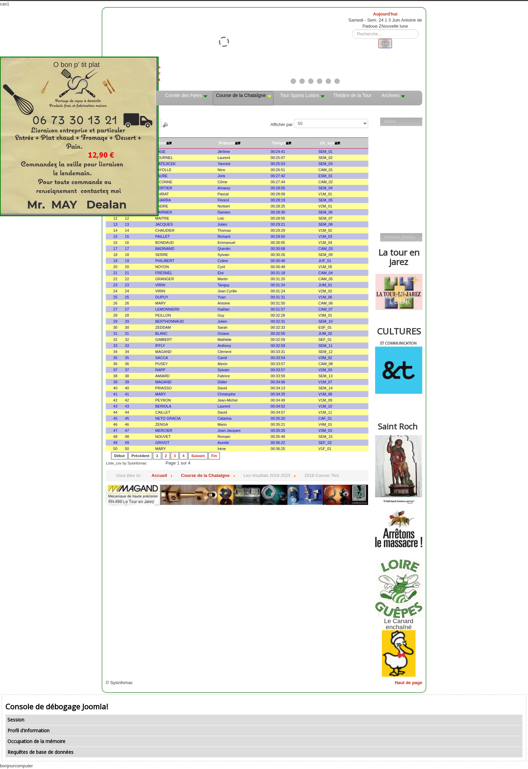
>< (164, 70)
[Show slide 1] (293, 81)
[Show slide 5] (328, 81)
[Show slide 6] (337, 81)
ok (385, 43)
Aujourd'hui (385, 14)
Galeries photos (399, 237)
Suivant (198, 456)
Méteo (390, 121)
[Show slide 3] (311, 81)
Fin (214, 456)
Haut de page (408, 682)
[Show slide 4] (319, 81)
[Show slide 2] (302, 81)
